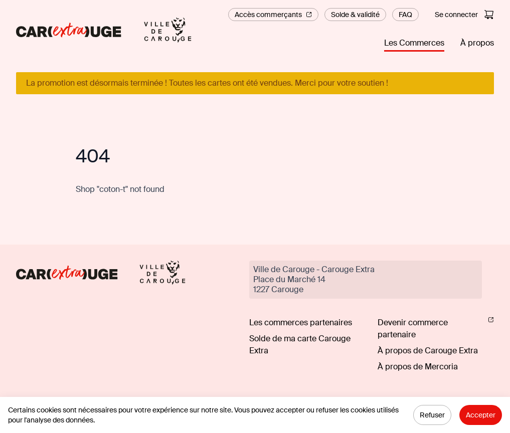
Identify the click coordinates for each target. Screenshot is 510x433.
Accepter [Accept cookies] (480, 414)
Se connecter (456, 14)
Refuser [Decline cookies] (432, 414)
